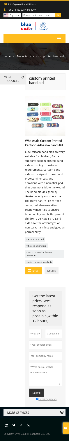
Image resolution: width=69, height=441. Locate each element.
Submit (36, 392)
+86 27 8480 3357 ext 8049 (22, 9)
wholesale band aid (36, 245)
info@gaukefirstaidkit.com (22, 4)
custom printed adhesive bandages (39, 254)
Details (51, 270)
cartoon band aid (35, 239)
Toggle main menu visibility (59, 38)
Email (33, 270)
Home (7, 56)
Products (22, 56)
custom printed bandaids (39, 261)
